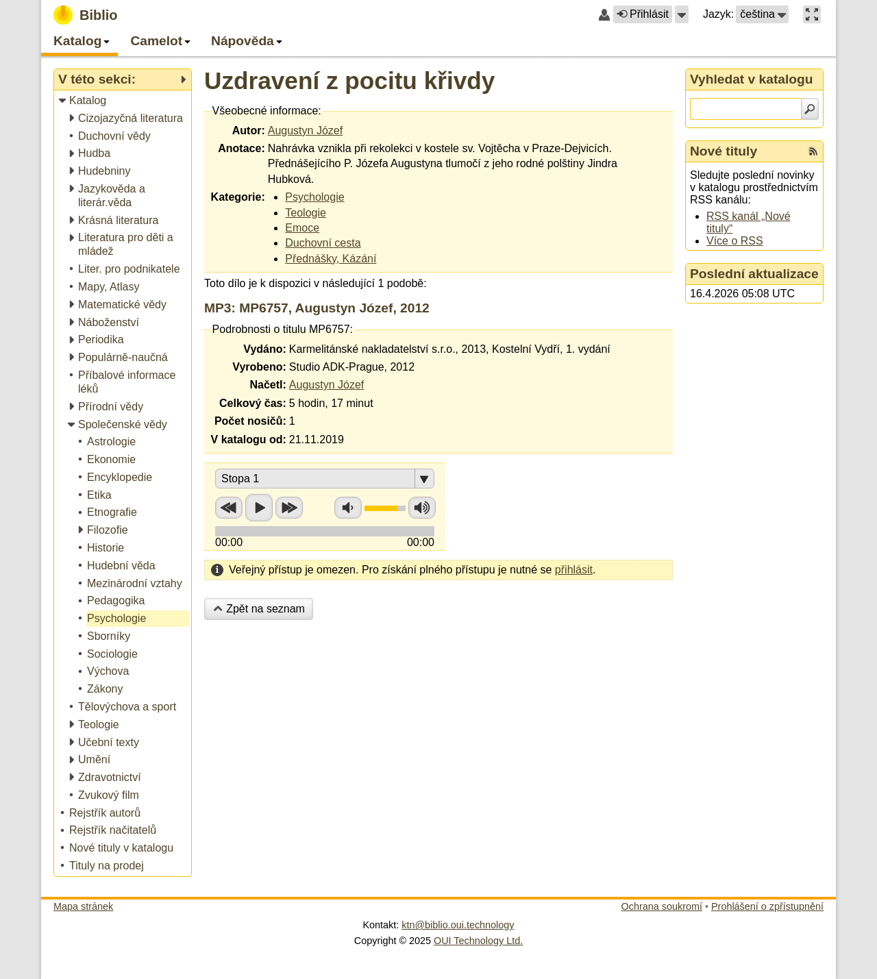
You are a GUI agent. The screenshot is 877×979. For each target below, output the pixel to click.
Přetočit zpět (229, 508)
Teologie (305, 213)
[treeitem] (123, 101)
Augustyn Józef (305, 130)
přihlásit (574, 569)
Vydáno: (264, 349)
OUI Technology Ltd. (478, 940)
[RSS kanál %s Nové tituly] (813, 151)
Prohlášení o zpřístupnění (767, 906)
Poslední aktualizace (754, 274)
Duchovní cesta (322, 243)
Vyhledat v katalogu (751, 79)
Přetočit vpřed (289, 508)
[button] (682, 14)
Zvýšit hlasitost (422, 508)
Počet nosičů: (250, 421)
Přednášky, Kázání (330, 258)
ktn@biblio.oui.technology (458, 924)
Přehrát (259, 507)
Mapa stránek (83, 906)
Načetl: (267, 385)
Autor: (248, 130)
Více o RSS (734, 241)
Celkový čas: (252, 403)
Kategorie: (238, 197)
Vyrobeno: (259, 367)
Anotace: (241, 148)
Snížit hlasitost (348, 508)
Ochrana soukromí (661, 906)
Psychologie (314, 197)
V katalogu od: (248, 439)
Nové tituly (723, 151)
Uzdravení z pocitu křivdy (349, 80)
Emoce (302, 228)
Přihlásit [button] (643, 14)
